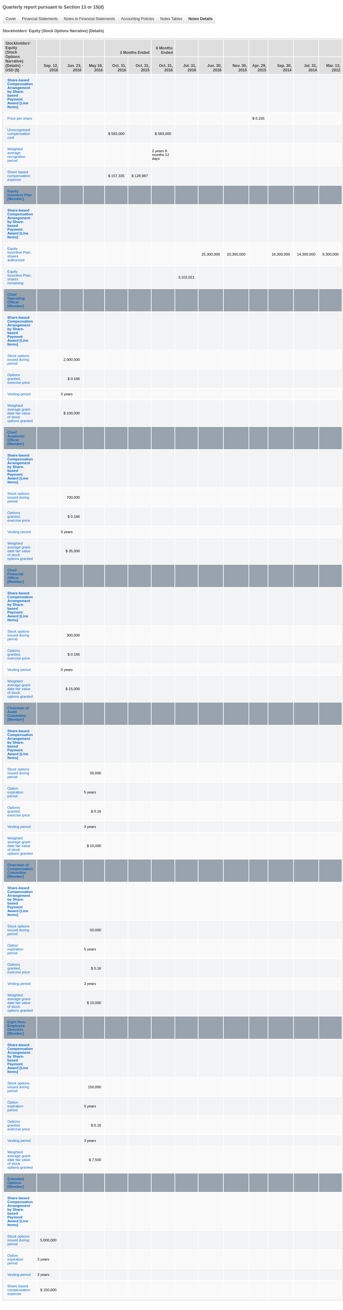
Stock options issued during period (18, 359)
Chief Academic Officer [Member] (16, 438)
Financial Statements (38, 19)
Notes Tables (169, 19)
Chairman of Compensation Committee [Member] (20, 870)
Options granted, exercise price (18, 378)
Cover (9, 19)
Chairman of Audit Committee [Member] (18, 713)
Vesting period (19, 394)
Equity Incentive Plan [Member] (19, 195)
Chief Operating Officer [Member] (16, 300)
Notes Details (199, 19)
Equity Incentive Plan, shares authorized (19, 254)
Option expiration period (15, 792)
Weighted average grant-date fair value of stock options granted (20, 413)
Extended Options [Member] (15, 1182)
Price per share (19, 118)
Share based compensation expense (18, 176)
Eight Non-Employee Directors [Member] (16, 1027)
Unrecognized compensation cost (18, 133)
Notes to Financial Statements (88, 19)
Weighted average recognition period (16, 154)
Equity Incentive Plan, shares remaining (19, 277)
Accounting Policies (136, 19)
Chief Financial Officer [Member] (15, 576)
